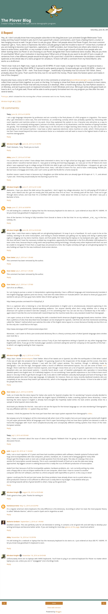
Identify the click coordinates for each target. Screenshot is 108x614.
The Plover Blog (16, 20)
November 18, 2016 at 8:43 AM (34, 555)
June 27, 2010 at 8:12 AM (31, 187)
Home (54, 603)
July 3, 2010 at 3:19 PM (30, 355)
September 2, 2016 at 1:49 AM (32, 521)
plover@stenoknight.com (80, 80)
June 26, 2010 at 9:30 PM (31, 144)
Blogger (58, 612)
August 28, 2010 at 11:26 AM (22, 451)
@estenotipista (27, 358)
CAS (28, 409)
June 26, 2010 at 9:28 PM (20, 114)
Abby (9, 157)
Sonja (9, 207)
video (90, 413)
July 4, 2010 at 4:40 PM (24, 392)
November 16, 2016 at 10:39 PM (24, 537)
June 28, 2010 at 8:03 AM (31, 230)
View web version (54, 607)
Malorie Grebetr (13, 521)
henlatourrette (13, 506)
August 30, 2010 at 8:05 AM (32, 492)
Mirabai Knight (13, 144)
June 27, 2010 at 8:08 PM (21, 207)
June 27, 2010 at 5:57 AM (21, 157)
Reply (9, 137)
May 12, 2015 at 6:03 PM (29, 506)
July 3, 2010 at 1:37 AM (24, 284)
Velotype (5, 96)
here (104, 365)
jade (8, 451)
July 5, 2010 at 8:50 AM (20, 435)
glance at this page (72, 527)
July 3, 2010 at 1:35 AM (24, 257)
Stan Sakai (11, 257)
